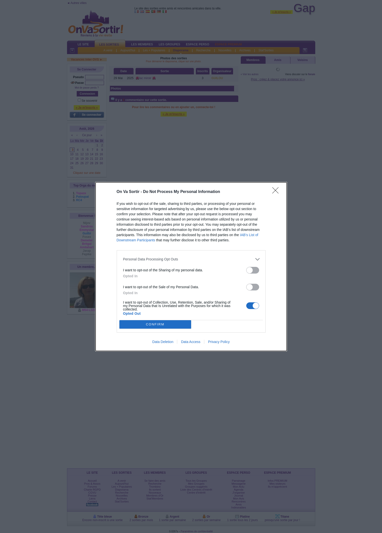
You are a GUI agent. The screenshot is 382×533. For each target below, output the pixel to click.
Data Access (190, 342)
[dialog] (191, 266)
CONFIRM (155, 324)
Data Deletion (163, 342)
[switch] (252, 270)
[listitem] (191, 259)
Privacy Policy (219, 342)
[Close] (277, 192)
